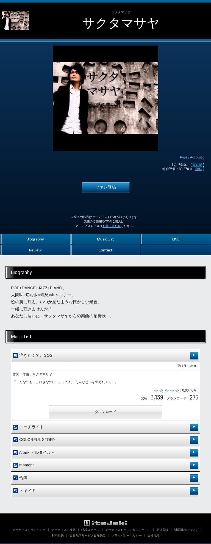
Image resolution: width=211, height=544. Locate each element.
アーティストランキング (29, 530)
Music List (105, 239)
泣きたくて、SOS (105, 355)
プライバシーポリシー (127, 536)
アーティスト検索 (63, 530)
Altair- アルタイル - (105, 453)
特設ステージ (90, 530)
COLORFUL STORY (105, 440)
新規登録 (162, 530)
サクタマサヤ (121, 23)
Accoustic (197, 157)
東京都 (197, 165)
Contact (105, 250)
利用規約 (58, 536)
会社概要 (154, 536)
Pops (183, 157)
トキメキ (105, 491)
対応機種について (186, 530)
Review (35, 250)
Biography (35, 239)
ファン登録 (105, 187)
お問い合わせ (111, 226)
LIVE (176, 239)
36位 (198, 169)
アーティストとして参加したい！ (128, 530)
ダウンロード (105, 412)
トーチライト (105, 428)
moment (105, 466)
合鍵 (105, 479)
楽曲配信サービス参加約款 (88, 536)
